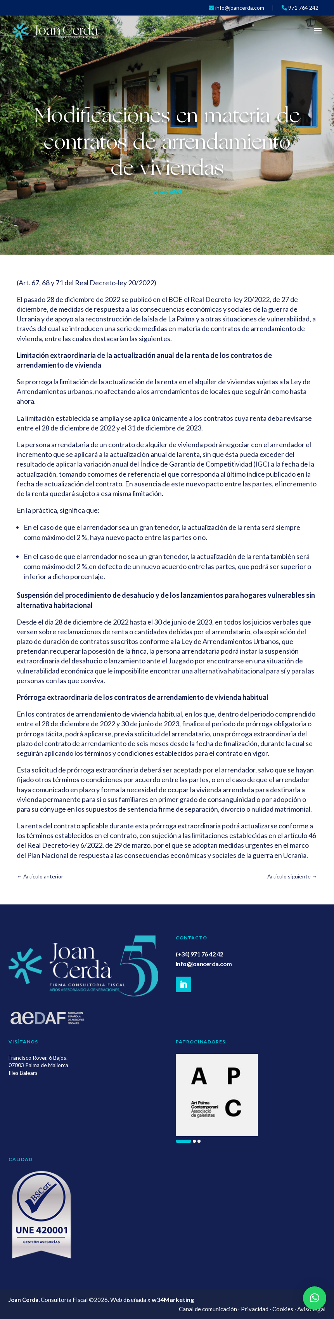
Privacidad (254, 1308)
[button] (183, 1141)
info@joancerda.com (204, 963)
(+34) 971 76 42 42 (199, 954)
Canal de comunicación (208, 1308)
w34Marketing (173, 1299)
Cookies (282, 1308)
